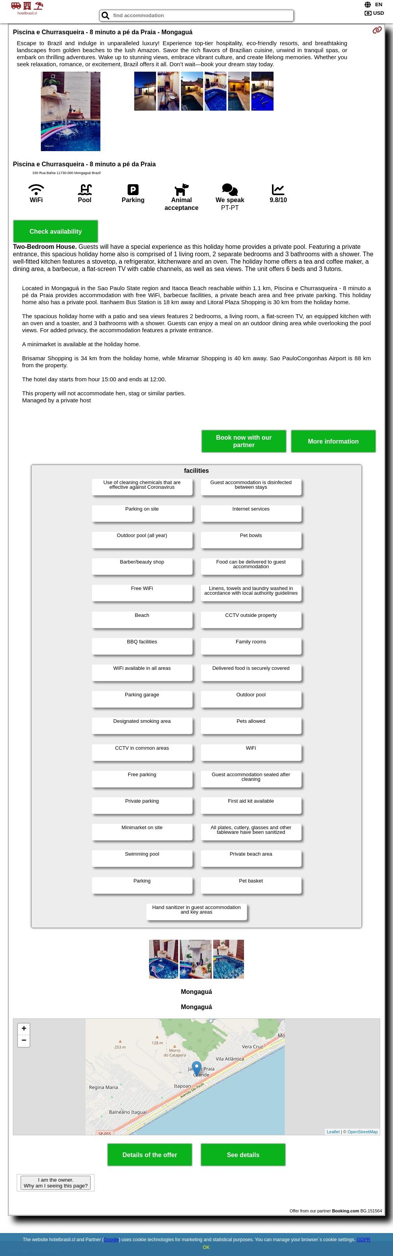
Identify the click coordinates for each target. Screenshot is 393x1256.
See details (243, 1155)
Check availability (56, 231)
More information (333, 441)
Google (111, 1239)
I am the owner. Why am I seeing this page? (56, 1183)
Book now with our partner (244, 441)
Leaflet (333, 1131)
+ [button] (23, 1029)
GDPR (363, 1239)
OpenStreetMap (362, 1131)
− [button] (23, 1041)
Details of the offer (150, 1155)
